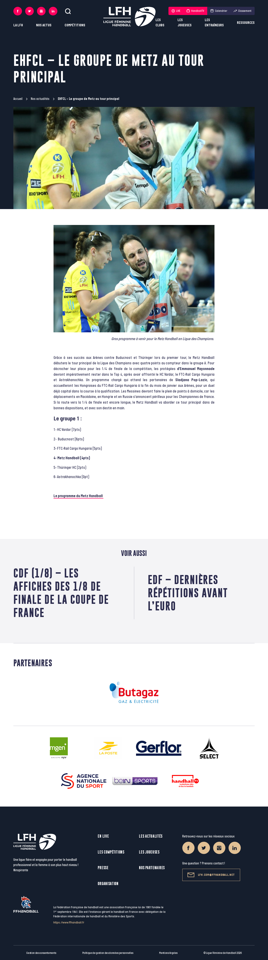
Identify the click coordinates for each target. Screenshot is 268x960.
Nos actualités (40, 99)
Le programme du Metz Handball (78, 496)
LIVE (176, 11)
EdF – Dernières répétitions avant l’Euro (188, 593)
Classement (242, 11)
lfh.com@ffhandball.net (211, 874)
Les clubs (160, 22)
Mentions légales (168, 953)
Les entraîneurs (214, 22)
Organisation (108, 883)
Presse (103, 868)
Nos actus (43, 25)
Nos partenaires (152, 868)
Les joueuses (185, 22)
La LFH (18, 25)
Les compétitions (111, 852)
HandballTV (195, 11)
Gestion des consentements (41, 953)
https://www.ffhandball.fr (68, 922)
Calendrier (218, 11)
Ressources (246, 23)
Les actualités (150, 836)
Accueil (17, 99)
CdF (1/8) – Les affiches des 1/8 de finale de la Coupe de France (61, 593)
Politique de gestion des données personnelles (107, 953)
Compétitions (75, 25)
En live (103, 836)
